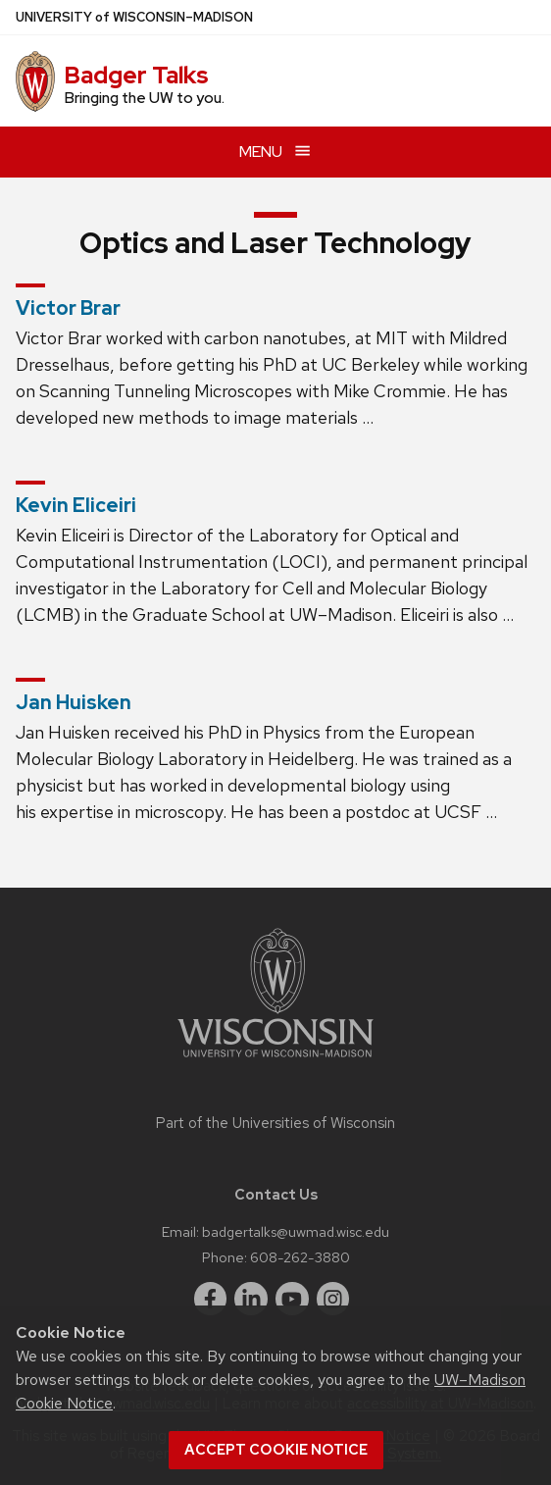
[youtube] (292, 1298)
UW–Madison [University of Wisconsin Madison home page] (134, 17)
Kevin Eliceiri (76, 505)
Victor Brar (68, 308)
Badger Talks (136, 75)
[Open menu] (275, 152)
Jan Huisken (73, 702)
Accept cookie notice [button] (276, 1449)
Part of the (275, 1123)
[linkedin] (251, 1298)
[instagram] (333, 1298)
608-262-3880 (300, 1257)
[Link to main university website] (275, 1060)
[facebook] (210, 1298)
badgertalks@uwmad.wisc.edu (295, 1231)
